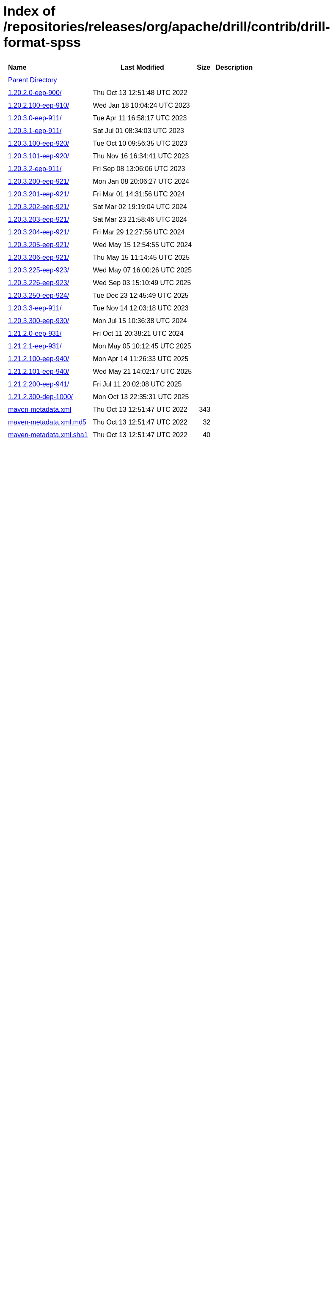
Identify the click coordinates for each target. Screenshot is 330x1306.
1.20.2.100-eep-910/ (38, 105)
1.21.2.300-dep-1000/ (40, 396)
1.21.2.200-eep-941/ (38, 384)
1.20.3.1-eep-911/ (34, 130)
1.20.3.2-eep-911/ (34, 168)
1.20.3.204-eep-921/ (38, 232)
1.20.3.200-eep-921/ (38, 181)
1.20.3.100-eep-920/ (38, 143)
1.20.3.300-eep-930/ (38, 320)
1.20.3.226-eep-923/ (38, 282)
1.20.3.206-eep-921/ (38, 257)
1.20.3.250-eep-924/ (38, 295)
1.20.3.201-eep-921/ (38, 194)
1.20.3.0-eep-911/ (34, 118)
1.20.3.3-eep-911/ (34, 308)
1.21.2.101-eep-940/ (38, 371)
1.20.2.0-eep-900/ (34, 92)
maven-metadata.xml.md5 (47, 422)
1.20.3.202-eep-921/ (38, 206)
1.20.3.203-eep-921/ (38, 219)
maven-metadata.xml (39, 409)
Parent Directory (32, 80)
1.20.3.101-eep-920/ (38, 156)
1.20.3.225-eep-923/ (38, 270)
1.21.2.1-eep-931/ (34, 346)
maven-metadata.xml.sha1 (48, 434)
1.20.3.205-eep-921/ (38, 244)
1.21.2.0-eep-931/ (34, 333)
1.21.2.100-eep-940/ (38, 358)
